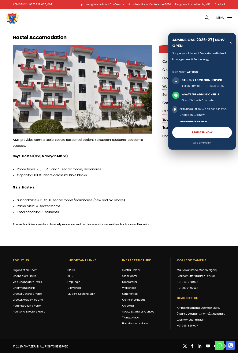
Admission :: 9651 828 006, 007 (32, 4)
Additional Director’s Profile (29, 311)
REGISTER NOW (201, 132)
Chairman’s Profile (24, 288)
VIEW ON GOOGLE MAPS (193, 121)
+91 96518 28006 (192, 86)
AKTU (70, 276)
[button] (224, 17)
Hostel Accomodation (135, 323)
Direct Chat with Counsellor (198, 100)
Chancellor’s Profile (24, 276)
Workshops (129, 288)
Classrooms (130, 276)
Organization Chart (25, 270)
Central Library (131, 270)
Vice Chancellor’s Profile (27, 282)
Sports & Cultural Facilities (138, 311)
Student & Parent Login (81, 294)
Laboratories (129, 282)
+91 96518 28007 (214, 86)
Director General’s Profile (27, 294)
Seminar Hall (130, 294)
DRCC (71, 270)
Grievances (74, 288)
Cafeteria (128, 305)
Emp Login (73, 282)
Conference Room (133, 299)
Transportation (131, 317)
